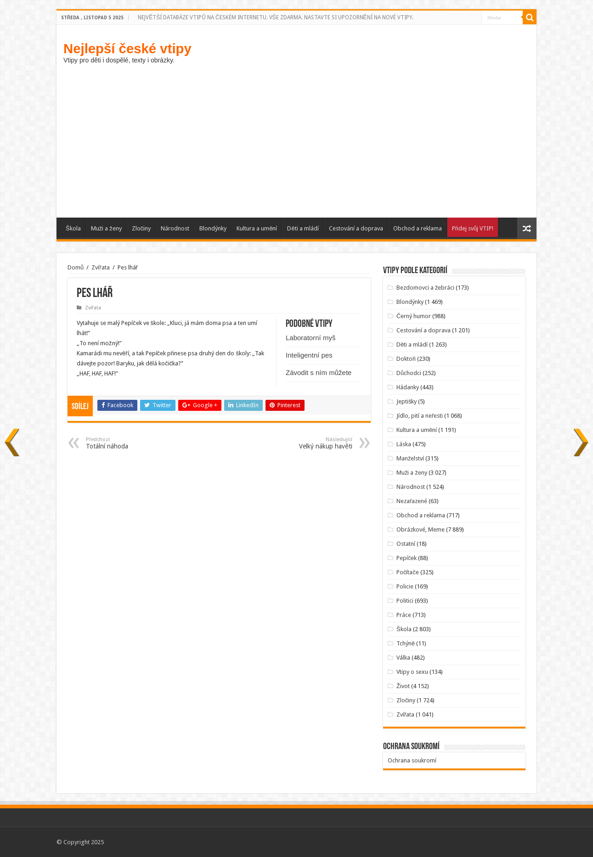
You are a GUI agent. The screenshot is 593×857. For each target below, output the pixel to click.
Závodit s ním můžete (318, 372)
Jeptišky (406, 401)
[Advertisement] (296, 139)
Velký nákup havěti (305, 443)
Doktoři (406, 358)
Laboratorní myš (310, 338)
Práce (403, 614)
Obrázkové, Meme (420, 529)
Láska (403, 444)
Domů (76, 267)
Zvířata (100, 267)
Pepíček (406, 558)
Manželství (410, 458)
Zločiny (141, 228)
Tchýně (405, 643)
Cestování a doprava (356, 228)
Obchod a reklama (417, 228)
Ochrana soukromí (412, 760)
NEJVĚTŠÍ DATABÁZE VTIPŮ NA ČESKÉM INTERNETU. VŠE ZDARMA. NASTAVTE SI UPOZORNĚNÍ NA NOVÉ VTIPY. (275, 17)
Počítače (407, 572)
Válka (403, 657)
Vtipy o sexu (412, 671)
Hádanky (407, 387)
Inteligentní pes (309, 355)
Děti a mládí (302, 228)
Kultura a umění (257, 228)
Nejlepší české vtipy (127, 48)
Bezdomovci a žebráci (425, 287)
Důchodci (408, 373)
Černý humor (413, 316)
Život (403, 686)
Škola (73, 228)
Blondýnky (212, 228)
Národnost (175, 228)
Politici (404, 600)
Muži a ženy (106, 228)
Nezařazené (411, 501)
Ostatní (405, 543)
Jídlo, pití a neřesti (419, 415)
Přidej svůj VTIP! (473, 228)
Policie (404, 586)
